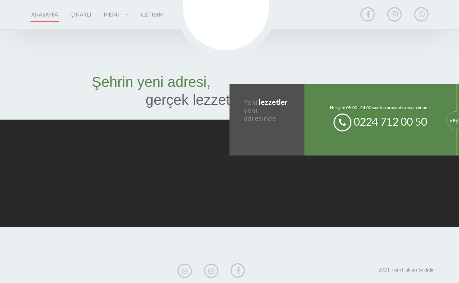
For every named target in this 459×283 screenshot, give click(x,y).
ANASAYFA (44, 14)
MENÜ (116, 14)
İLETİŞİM (152, 14)
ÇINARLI (80, 14)
